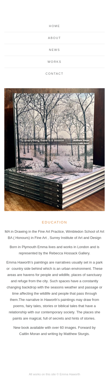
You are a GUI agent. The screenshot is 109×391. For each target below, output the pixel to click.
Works (55, 61)
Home (54, 26)
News (54, 49)
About (54, 38)
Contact (54, 73)
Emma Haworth (54, 12)
